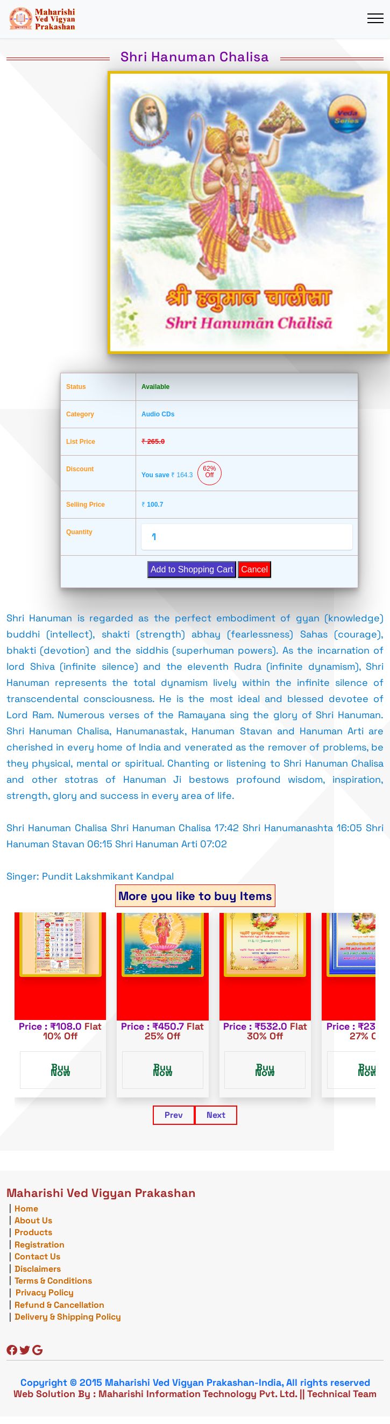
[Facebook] (11, 1351)
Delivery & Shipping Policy (68, 1316)
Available (155, 387)
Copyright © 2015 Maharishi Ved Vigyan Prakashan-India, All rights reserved (195, 1382)
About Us (33, 1220)
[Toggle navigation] (375, 18)
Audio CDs (157, 414)
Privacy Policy (45, 1292)
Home (26, 1208)
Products (33, 1232)
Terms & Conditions (53, 1280)
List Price (80, 441)
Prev (174, 1115)
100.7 (152, 504)
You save (181, 473)
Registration (40, 1244)
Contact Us (37, 1256)
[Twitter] (24, 1351)
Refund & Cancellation (59, 1304)
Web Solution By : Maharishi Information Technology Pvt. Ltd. (155, 1393)
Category (80, 414)
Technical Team (342, 1393)
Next (216, 1115)
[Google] (37, 1351)
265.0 (153, 441)
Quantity (79, 532)
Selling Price (85, 504)
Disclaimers (38, 1268)
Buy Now (60, 1070)
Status (76, 387)
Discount (80, 469)
